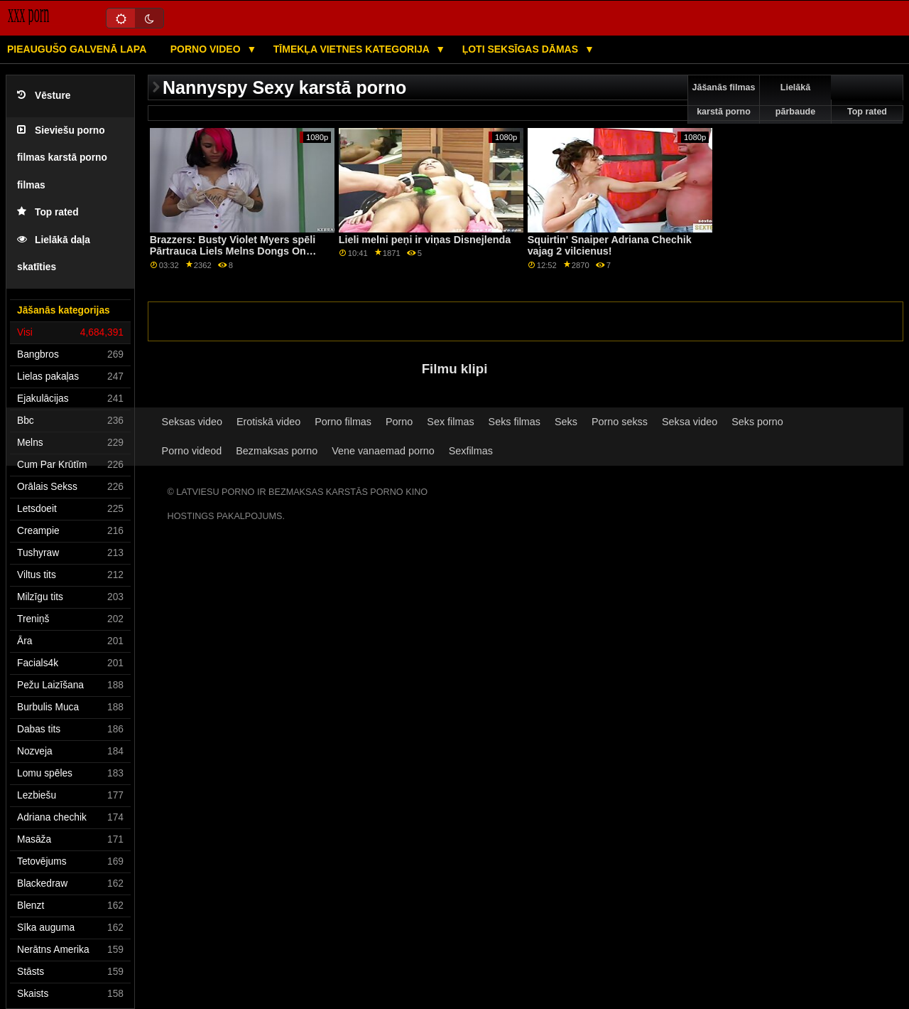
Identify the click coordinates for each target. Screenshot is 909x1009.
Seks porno (757, 421)
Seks (566, 421)
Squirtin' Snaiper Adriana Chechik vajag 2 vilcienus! (610, 245)
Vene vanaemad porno (383, 451)
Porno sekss (620, 421)
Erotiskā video (268, 421)
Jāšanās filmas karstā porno (724, 99)
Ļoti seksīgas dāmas (521, 49)
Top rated (48, 212)
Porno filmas (343, 421)
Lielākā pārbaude (795, 99)
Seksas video (192, 421)
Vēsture (43, 95)
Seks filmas (514, 421)
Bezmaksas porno (276, 451)
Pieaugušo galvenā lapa (76, 49)
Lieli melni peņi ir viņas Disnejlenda (425, 239)
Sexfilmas (471, 451)
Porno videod (192, 451)
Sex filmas (450, 421)
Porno (399, 421)
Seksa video (689, 421)
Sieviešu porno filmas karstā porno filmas (62, 158)
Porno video (207, 49)
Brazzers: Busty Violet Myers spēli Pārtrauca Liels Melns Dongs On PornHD (233, 251)
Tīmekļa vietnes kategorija (352, 49)
